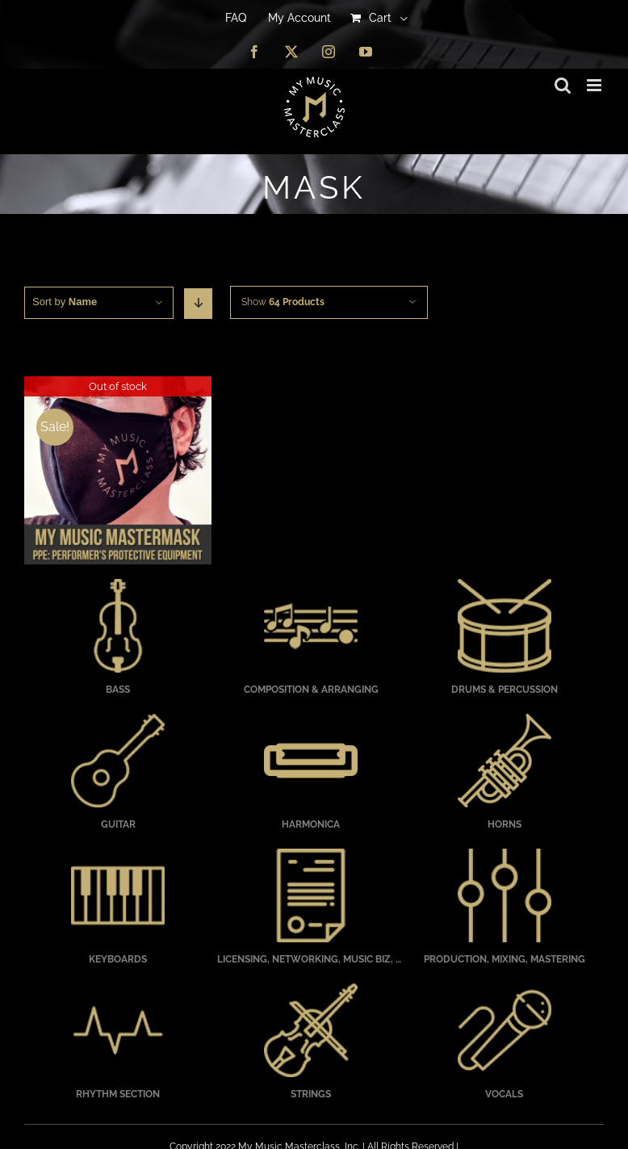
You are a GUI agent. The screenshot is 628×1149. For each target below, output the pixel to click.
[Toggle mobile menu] (595, 85)
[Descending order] (198, 304)
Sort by (64, 302)
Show (282, 302)
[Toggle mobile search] (563, 85)
